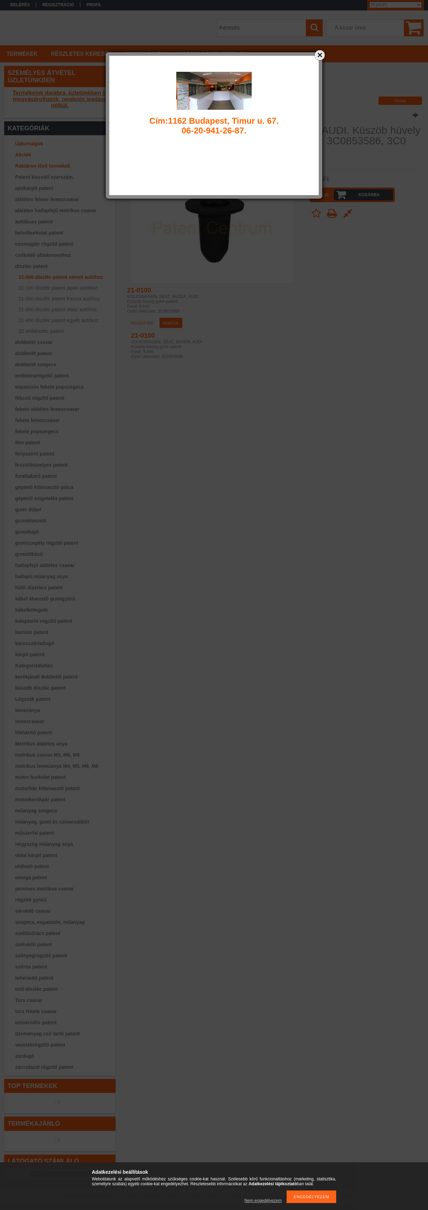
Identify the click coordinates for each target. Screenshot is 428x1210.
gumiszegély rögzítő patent (46, 543)
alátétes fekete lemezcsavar (47, 199)
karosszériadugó (34, 643)
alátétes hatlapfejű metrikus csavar (56, 210)
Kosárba (369, 194)
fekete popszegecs (37, 431)
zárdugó (24, 1056)
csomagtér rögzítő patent (44, 244)
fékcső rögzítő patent (40, 398)
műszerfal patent (34, 833)
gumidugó (27, 532)
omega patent (31, 877)
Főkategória (136, 93)
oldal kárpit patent (36, 855)
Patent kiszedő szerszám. (44, 177)
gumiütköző (29, 554)
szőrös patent (31, 967)
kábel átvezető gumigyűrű (45, 599)
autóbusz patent (34, 221)
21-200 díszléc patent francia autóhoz (59, 298)
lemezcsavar (29, 721)
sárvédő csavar (33, 911)
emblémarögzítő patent (42, 375)
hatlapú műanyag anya (41, 576)
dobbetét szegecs (35, 364)
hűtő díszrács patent (39, 587)
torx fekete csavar (36, 1011)
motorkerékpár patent (40, 799)
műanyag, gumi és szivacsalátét (52, 822)
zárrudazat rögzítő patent (44, 1067)
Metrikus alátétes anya (41, 743)
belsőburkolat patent (39, 233)
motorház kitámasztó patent (47, 788)
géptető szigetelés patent (44, 498)
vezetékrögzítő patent (40, 1045)
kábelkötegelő (31, 610)
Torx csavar (29, 1000)
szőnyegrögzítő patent (41, 955)
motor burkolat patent (40, 777)
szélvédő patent (33, 944)
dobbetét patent (33, 353)
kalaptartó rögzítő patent (43, 621)
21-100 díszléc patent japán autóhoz (58, 288)
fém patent (27, 442)
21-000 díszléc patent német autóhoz (61, 277)
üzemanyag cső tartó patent (47, 1033)
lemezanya (27, 710)
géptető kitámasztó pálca (44, 487)
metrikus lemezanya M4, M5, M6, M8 (56, 766)
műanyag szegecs (36, 810)
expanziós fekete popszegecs (49, 387)
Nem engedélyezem (263, 1200)
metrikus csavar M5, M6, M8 (47, 755)
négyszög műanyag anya (44, 844)
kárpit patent (30, 654)
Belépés (20, 4)
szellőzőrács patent (37, 933)
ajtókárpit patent (34, 188)
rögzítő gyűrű (30, 900)
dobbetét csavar (34, 342)
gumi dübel (28, 509)
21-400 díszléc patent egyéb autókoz (58, 320)
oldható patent (32, 866)
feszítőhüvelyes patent (41, 465)
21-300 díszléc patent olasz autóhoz (58, 309)
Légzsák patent (33, 699)
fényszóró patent (34, 454)
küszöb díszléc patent (40, 688)
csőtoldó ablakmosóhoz (43, 255)
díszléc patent (31, 266)
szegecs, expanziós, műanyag (50, 922)
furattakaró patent (36, 476)
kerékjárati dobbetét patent (46, 677)
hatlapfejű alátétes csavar (45, 565)
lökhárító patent (33, 732)
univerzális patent (36, 1022)
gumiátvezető (30, 520)
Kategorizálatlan (34, 665)
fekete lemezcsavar (37, 420)
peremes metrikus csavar (44, 888)
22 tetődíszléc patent (41, 331)
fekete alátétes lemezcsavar (47, 409)
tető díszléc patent (36, 989)
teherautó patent (34, 978)
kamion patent (32, 632)
